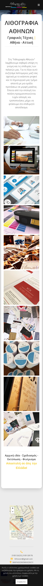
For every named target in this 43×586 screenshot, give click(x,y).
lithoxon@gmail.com (24, 559)
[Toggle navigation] (38, 5)
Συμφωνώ (21, 581)
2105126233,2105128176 (22, 555)
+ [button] (12, 508)
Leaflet (13, 531)
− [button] (12, 512)
